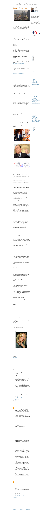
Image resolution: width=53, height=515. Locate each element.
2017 (32, 56)
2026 (32, 46)
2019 (32, 54)
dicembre (34, 63)
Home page (21, 509)
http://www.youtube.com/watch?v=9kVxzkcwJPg (18, 63)
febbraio (33, 129)
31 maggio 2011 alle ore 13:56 (19, 397)
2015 (32, 58)
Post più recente (14, 509)
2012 (32, 61)
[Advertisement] (19, 503)
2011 (32, 62)
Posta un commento (15, 497)
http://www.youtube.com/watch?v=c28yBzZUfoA (18, 66)
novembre (34, 64)
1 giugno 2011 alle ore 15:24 (19, 495)
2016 (32, 57)
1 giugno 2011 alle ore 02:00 (19, 484)
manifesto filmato (36, 11)
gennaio (33, 130)
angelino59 (16, 480)
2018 (32, 55)
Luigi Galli (16, 399)
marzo (33, 128)
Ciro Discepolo (37, 8)
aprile (33, 127)
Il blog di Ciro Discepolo (27, 3)
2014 (32, 59)
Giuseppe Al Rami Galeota (17, 406)
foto (35, 9)
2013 (32, 60)
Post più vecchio (28, 509)
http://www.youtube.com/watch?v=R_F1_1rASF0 (18, 73)
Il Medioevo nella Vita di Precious (36, 120)
